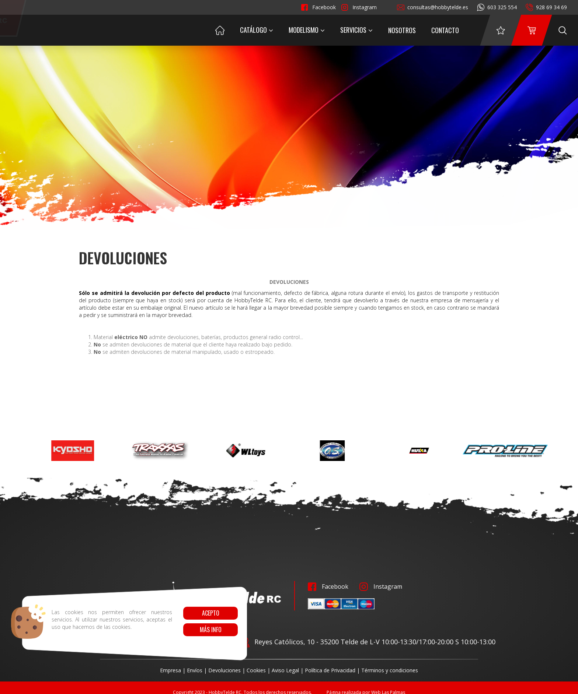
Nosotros (402, 30)
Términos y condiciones (389, 670)
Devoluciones (224, 670)
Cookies (256, 670)
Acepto (210, 613)
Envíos (194, 670)
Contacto (445, 30)
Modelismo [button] (307, 30)
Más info (210, 629)
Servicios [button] (356, 30)
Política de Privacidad (330, 670)
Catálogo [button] (256, 30)
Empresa (170, 670)
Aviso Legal (285, 670)
